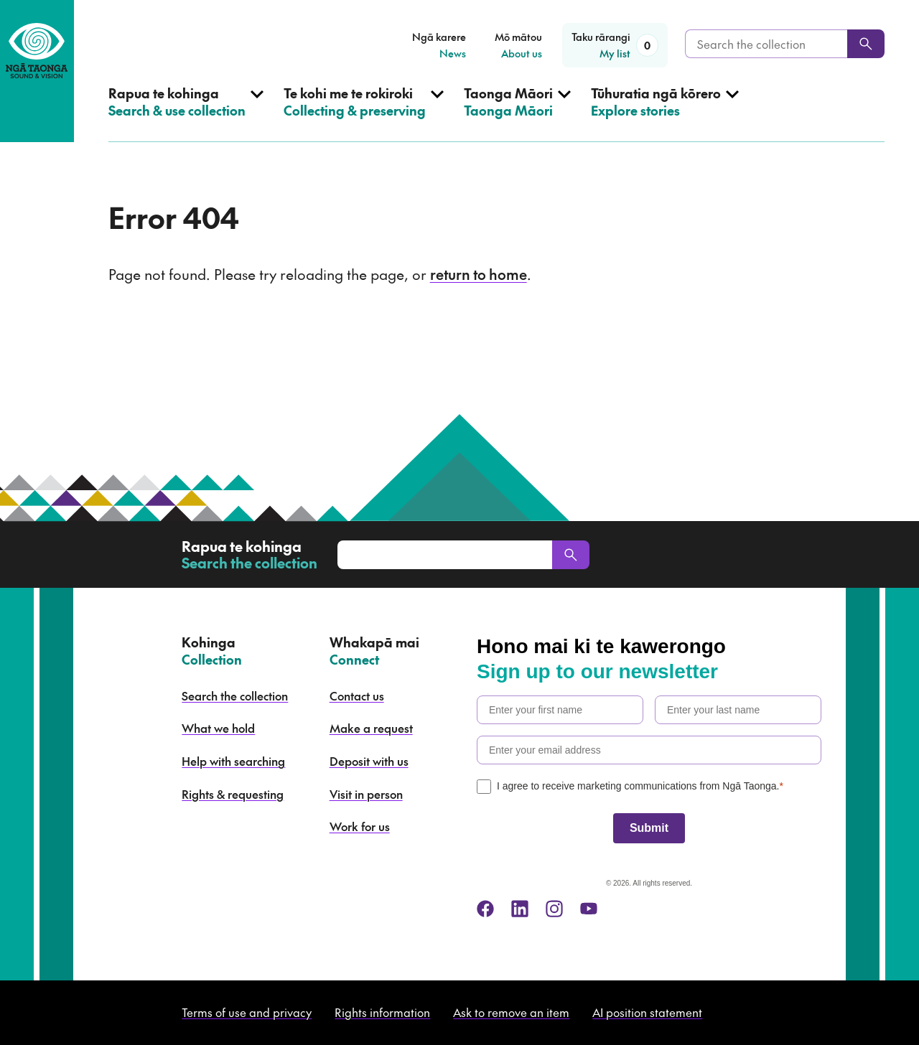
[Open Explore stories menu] (665, 113)
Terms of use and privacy (247, 1012)
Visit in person (366, 794)
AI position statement (647, 1012)
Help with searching (233, 761)
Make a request (371, 728)
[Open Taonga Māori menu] (517, 113)
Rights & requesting (233, 794)
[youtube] (588, 908)
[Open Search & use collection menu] (185, 113)
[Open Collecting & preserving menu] (364, 113)
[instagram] (554, 908)
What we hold (218, 728)
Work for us (360, 826)
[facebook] (485, 908)
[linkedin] (519, 908)
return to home (478, 274)
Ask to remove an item (511, 1012)
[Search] (866, 43)
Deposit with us (369, 761)
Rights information (382, 1012)
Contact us (357, 695)
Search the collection (235, 695)
